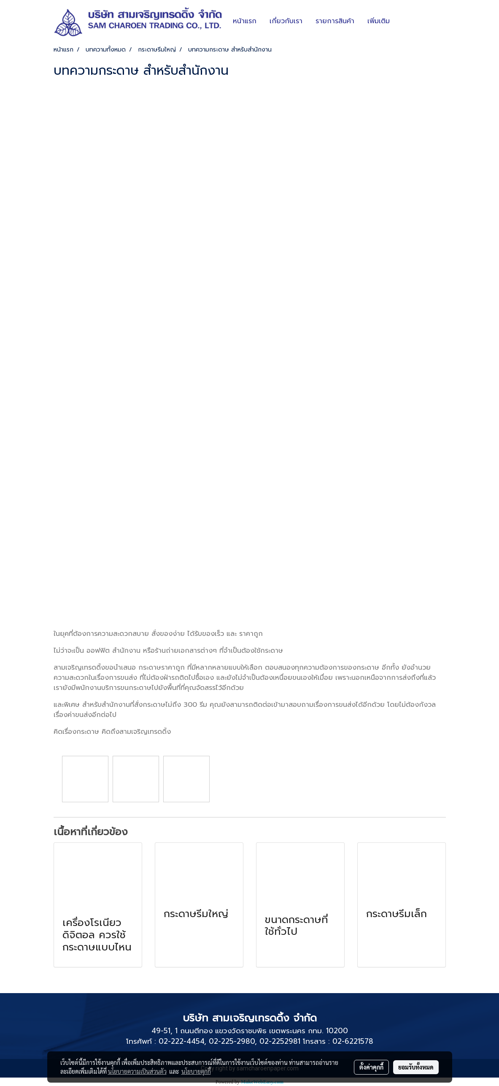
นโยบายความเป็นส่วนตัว (137, 1071)
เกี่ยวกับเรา (286, 21)
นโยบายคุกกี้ (196, 1071)
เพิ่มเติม (378, 21)
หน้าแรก (244, 21)
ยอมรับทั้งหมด (416, 1067)
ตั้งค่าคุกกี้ (371, 1067)
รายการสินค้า (335, 21)
